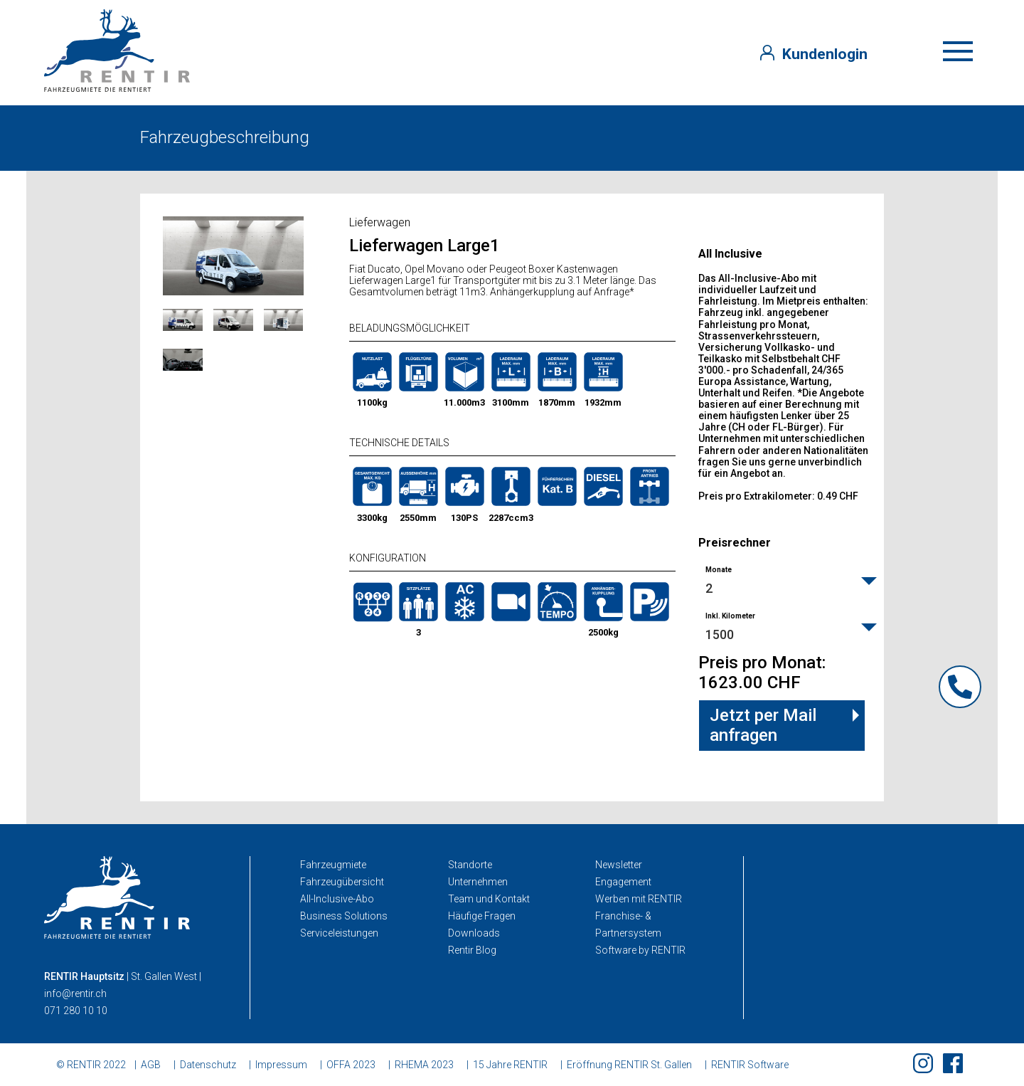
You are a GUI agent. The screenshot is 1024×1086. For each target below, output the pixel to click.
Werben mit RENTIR (638, 899)
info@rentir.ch (75, 993)
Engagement (623, 881)
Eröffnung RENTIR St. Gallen (629, 1064)
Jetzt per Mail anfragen (763, 725)
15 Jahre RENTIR (510, 1064)
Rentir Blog (472, 950)
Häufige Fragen (482, 916)
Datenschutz (208, 1064)
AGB (151, 1064)
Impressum (281, 1064)
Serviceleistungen (339, 933)
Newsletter (618, 864)
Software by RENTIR (640, 950)
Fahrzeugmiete (333, 864)
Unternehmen (478, 881)
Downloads (474, 933)
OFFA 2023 (350, 1064)
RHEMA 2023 (424, 1064)
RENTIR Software (750, 1064)
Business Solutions (344, 916)
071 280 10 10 (75, 1010)
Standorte (470, 864)
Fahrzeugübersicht (342, 881)
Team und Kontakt (489, 899)
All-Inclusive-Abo (337, 899)
